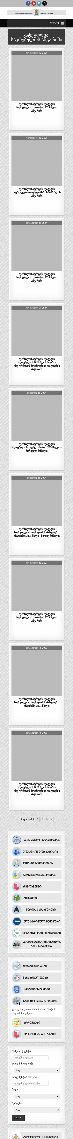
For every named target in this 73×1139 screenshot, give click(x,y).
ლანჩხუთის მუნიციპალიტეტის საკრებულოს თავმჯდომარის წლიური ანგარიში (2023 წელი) (36, 702)
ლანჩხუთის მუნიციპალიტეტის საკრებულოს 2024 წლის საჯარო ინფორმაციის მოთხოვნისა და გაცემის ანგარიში (37, 364)
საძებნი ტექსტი (21, 1051)
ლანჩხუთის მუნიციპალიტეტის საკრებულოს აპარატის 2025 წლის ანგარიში (36, 107)
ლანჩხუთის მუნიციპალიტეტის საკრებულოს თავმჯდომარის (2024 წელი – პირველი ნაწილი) (36, 447)
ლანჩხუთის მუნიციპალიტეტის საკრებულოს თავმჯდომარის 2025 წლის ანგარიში (36, 192)
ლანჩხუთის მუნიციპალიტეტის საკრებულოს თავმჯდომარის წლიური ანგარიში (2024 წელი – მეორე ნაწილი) (37, 532)
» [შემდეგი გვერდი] (51, 819)
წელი (15, 1089)
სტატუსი (17, 1103)
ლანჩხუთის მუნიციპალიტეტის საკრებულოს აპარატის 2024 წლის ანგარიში (36, 277)
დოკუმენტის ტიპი (22, 1063)
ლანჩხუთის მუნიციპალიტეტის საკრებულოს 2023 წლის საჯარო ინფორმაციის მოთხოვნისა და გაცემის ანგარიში (37, 789)
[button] (54, 23)
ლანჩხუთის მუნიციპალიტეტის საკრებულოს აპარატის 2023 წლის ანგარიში (36, 617)
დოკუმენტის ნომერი (24, 1077)
